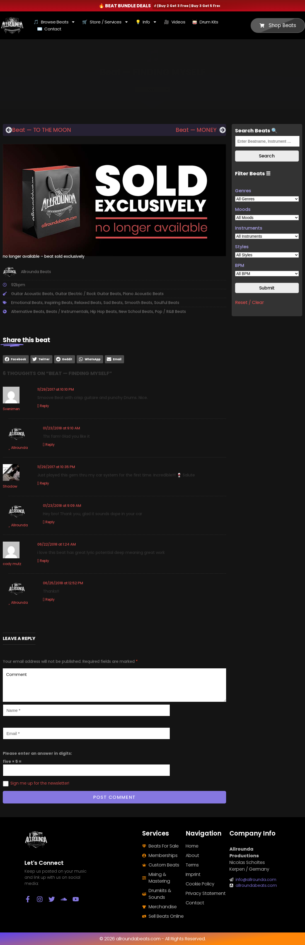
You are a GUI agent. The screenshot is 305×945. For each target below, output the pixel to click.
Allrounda (19, 447)
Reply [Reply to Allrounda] (50, 444)
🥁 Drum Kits (205, 22)
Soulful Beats (166, 302)
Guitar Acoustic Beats (32, 293)
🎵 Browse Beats (54, 21)
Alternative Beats (27, 311)
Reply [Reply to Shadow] (44, 483)
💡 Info (146, 21)
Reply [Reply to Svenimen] (44, 405)
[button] (16, 359)
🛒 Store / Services (105, 21)
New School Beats (136, 311)
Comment (114, 685)
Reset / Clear (249, 302)
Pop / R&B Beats (170, 311)
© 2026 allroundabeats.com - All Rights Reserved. (153, 939)
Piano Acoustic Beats (143, 293)
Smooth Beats (138, 302)
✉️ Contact (49, 29)
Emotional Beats (27, 302)
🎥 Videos (174, 22)
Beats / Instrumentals (67, 311)
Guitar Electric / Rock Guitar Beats (88, 293)
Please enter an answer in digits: (37, 753)
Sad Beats (113, 302)
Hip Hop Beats (103, 311)
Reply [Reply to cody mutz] (44, 560)
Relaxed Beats (87, 302)
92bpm (18, 285)
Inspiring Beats (58, 302)
